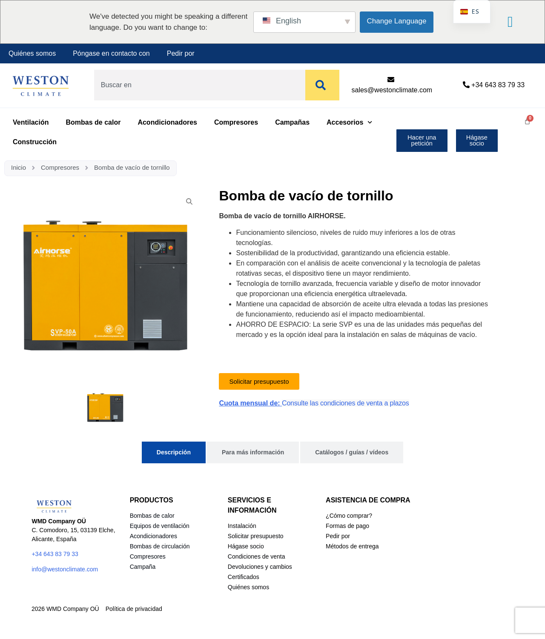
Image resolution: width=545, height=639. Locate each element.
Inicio (18, 167)
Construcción (35, 141)
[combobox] (198, 85)
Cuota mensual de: (250, 403)
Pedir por (181, 53)
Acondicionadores (167, 122)
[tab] (174, 452)
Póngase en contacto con (111, 53)
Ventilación (31, 122)
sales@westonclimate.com (392, 90)
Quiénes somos (32, 53)
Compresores (236, 122)
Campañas (292, 122)
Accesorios (349, 122)
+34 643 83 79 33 (498, 84)
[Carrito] (527, 121)
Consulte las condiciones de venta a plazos (345, 403)
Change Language (397, 21)
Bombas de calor (93, 122)
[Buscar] (322, 85)
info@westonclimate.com (65, 569)
